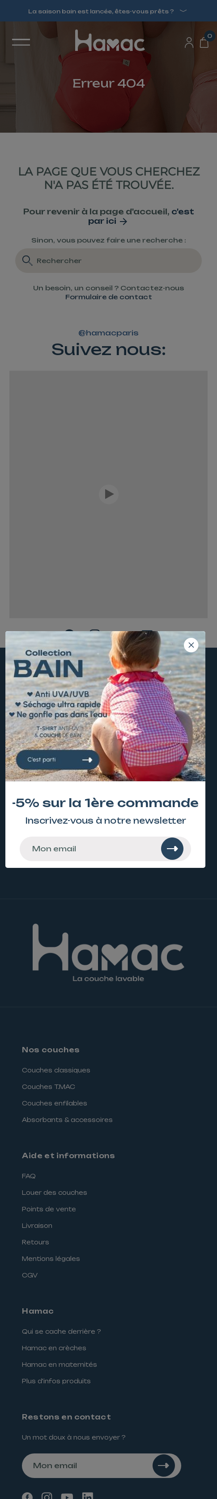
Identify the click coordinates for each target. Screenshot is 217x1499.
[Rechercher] (172, 848)
